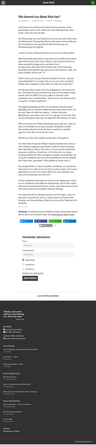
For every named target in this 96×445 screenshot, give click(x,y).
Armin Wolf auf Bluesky (15, 336)
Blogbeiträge (28, 260)
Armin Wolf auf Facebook (15, 338)
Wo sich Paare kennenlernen (12, 412)
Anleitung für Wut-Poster (63, 215)
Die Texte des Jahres (9, 377)
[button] (26, 221)
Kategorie (35, 21)
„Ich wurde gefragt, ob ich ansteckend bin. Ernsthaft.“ (20, 349)
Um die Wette (7, 419)
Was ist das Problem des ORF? (13, 364)
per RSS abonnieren (13, 332)
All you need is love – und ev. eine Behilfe (17, 404)
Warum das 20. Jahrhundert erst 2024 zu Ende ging (20, 391)
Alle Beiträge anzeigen (48, 296)
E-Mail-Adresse (28, 250)
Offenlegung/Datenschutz (83, 441)
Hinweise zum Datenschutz (32, 273)
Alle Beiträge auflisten (11, 431)
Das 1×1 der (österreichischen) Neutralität (16, 384)
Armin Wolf (48, 3)
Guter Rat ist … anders (10, 357)
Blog (42, 21)
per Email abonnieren (14, 329)
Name (24, 241)
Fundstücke (28, 269)
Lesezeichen (28, 265)
